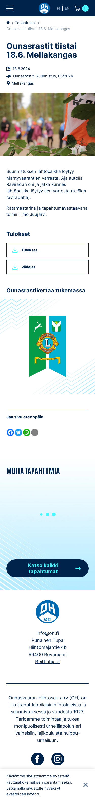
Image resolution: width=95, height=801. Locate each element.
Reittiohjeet (47, 661)
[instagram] (57, 759)
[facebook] (37, 759)
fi (58, 8)
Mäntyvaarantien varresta (32, 178)
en (67, 8)
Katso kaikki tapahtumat (43, 568)
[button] (9, 8)
